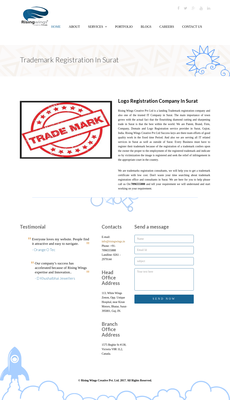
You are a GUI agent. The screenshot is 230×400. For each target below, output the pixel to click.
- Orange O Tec (43, 249)
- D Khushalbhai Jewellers (55, 278)
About (74, 26)
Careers (167, 26)
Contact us (192, 26)
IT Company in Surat (158, 115)
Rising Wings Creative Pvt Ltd (135, 110)
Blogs (146, 26)
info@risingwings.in (113, 241)
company (199, 110)
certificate (123, 175)
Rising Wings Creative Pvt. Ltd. (100, 380)
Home (56, 26)
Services (97, 26)
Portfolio (124, 26)
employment (156, 150)
